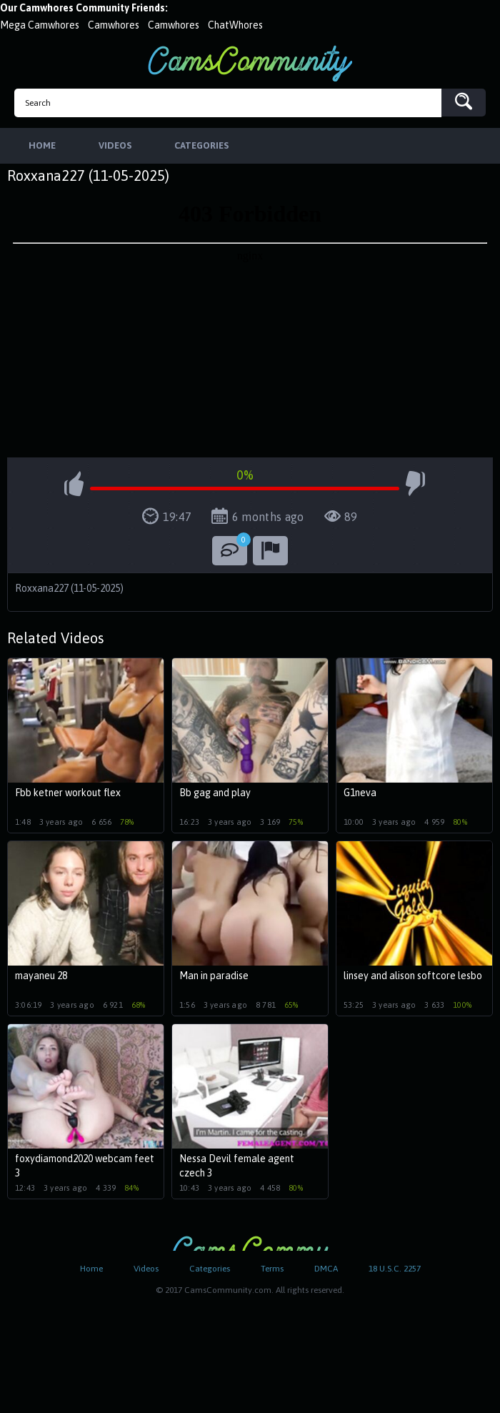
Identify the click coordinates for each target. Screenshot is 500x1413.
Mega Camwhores (39, 25)
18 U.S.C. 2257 (395, 1269)
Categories (209, 1269)
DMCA (326, 1269)
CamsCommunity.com (250, 63)
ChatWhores (235, 25)
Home (91, 1269)
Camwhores (113, 25)
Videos (146, 1269)
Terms (272, 1269)
